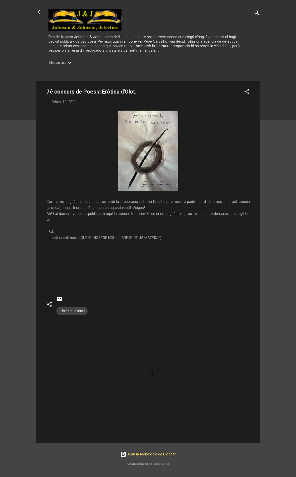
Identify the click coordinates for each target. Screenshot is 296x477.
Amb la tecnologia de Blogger (148, 454)
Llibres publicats (72, 311)
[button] (247, 92)
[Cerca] (257, 13)
